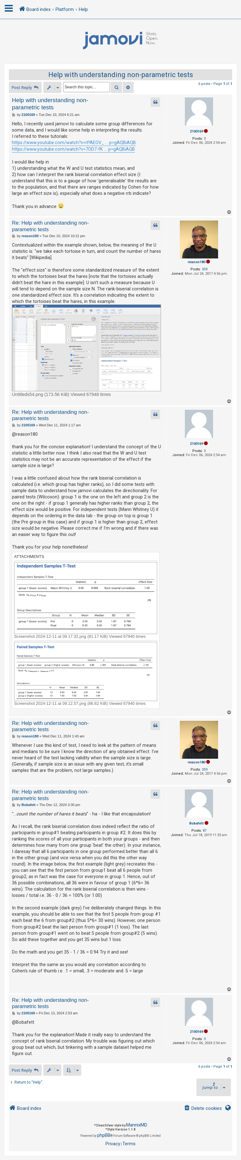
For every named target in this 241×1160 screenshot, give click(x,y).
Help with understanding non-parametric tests (120, 75)
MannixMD (136, 1125)
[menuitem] (203, 1108)
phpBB (103, 1135)
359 (204, 269)
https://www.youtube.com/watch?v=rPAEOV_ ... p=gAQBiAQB (74, 142)
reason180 (196, 262)
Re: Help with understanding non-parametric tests (50, 226)
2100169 (196, 131)
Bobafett (196, 823)
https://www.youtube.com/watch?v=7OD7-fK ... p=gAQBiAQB (73, 149)
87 (204, 831)
